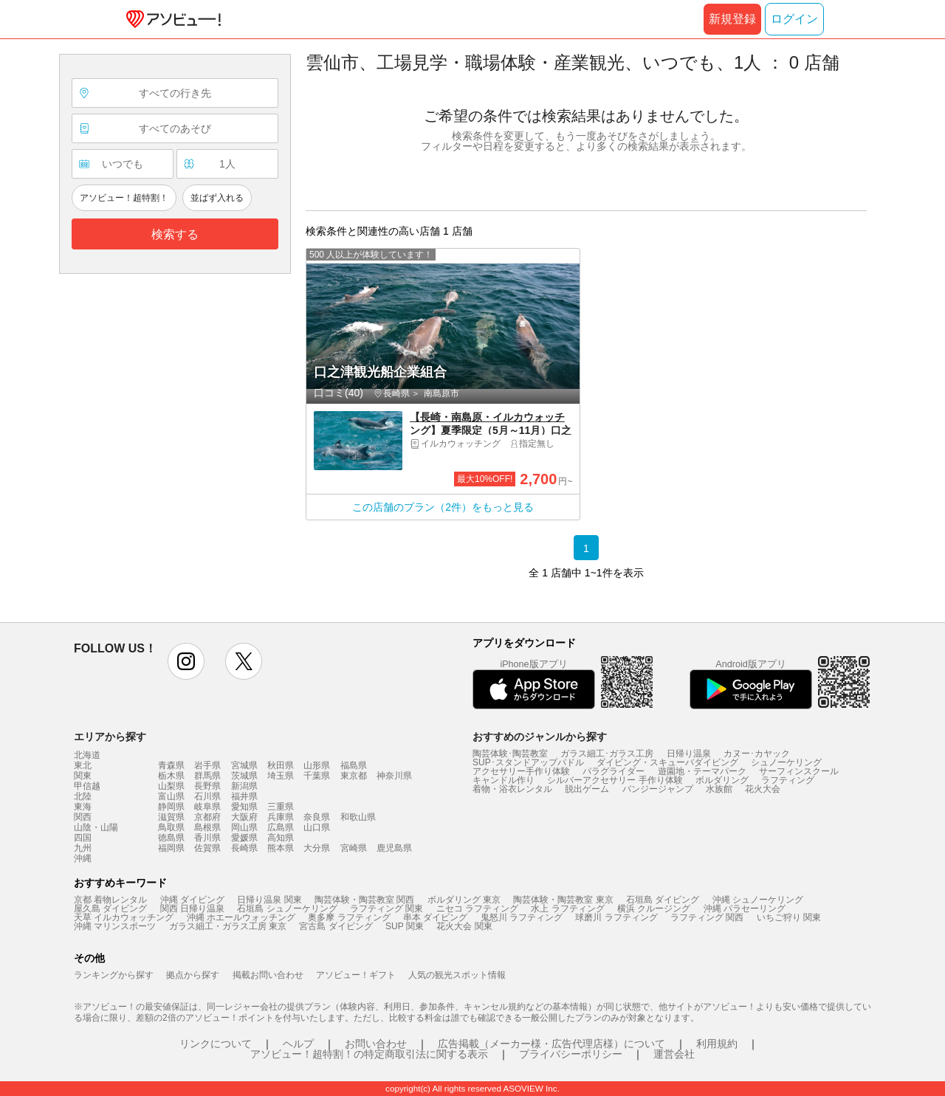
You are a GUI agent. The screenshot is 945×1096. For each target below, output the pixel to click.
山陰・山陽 (96, 827)
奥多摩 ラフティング (349, 917)
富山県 (171, 796)
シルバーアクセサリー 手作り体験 (614, 780)
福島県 (353, 765)
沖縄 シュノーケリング (757, 900)
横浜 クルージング (653, 908)
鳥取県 (171, 827)
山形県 (316, 765)
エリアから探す (110, 736)
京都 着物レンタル (110, 900)
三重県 (280, 807)
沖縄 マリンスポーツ (115, 926)
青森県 (171, 765)
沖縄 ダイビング (192, 900)
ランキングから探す (114, 975)
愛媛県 (244, 838)
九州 (83, 848)
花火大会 (762, 789)
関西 (83, 817)
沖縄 (83, 858)
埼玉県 (280, 776)
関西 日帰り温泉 (192, 908)
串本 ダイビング (435, 917)
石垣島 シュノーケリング (287, 908)
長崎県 (244, 848)
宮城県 (244, 765)
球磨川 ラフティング (616, 917)
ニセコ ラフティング (477, 908)
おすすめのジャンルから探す (539, 736)
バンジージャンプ (657, 789)
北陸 (83, 796)
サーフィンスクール (799, 771)
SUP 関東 (404, 926)
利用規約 (717, 1044)
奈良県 (316, 817)
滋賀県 (171, 817)
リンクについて (215, 1044)
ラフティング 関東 (386, 908)
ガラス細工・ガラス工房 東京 (227, 926)
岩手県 (207, 765)
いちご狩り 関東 (789, 917)
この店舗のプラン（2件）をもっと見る (443, 507)
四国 (83, 837)
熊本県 (280, 848)
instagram (186, 661)
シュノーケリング (786, 762)
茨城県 (244, 776)
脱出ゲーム (587, 789)
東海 (83, 806)
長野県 (207, 786)
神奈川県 (394, 776)
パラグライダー (614, 771)
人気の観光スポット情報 (457, 975)
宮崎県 (353, 848)
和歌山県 (358, 817)
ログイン (794, 19)
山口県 (316, 827)
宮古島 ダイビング (335, 926)
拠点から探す (192, 975)
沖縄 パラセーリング (745, 908)
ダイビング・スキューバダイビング (667, 762)
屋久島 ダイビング (110, 908)
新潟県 (244, 786)
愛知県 (244, 807)
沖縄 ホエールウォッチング (241, 917)
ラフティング (787, 780)
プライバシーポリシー (570, 1054)
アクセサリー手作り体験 (521, 771)
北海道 (87, 755)
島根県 (207, 827)
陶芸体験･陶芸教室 (510, 753)
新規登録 (732, 19)
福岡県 (171, 848)
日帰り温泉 (689, 753)
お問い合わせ (376, 1044)
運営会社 (674, 1054)
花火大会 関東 (464, 926)
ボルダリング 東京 (464, 900)
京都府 (207, 817)
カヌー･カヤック (757, 753)
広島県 (280, 827)
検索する (175, 234)
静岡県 (171, 807)
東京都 (353, 776)
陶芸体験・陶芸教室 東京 (563, 900)
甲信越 (87, 786)
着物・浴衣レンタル (512, 789)
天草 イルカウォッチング (123, 917)
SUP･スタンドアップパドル (528, 762)
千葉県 (316, 776)
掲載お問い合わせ (268, 975)
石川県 (207, 796)
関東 (83, 775)
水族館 (719, 789)
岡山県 (244, 827)
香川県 (207, 838)
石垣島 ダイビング (662, 900)
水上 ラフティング (567, 908)
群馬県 (207, 776)
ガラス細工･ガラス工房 (606, 753)
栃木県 (171, 776)
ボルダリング (722, 780)
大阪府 (244, 817)
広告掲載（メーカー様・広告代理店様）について (551, 1044)
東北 (83, 765)
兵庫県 (280, 817)
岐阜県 (207, 807)
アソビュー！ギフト (356, 975)
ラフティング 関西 (706, 917)
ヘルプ (298, 1044)
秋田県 (280, 765)
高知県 (280, 838)
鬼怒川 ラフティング (522, 917)
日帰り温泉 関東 (269, 900)
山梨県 (171, 786)
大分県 (316, 848)
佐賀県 (207, 848)
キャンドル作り (503, 780)
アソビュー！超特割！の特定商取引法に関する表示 (369, 1054)
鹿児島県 (394, 848)
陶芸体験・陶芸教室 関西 (364, 900)
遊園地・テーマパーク (702, 771)
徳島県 (171, 838)
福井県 (244, 796)
